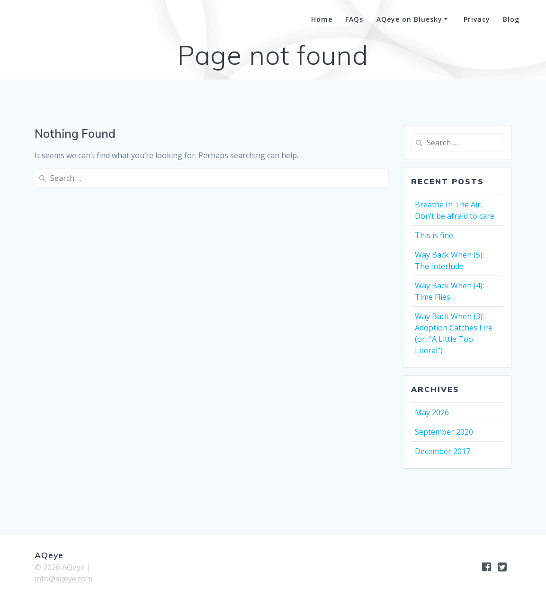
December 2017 (442, 451)
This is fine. (435, 235)
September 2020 (444, 432)
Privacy (477, 19)
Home (321, 19)
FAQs (354, 19)
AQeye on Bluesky (409, 19)
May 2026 (432, 412)
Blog (511, 19)
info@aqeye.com (63, 578)
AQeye (46, 20)
